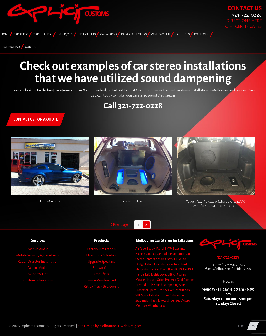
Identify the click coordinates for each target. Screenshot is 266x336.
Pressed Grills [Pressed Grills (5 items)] (144, 285)
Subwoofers (101, 268)
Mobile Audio (38, 249)
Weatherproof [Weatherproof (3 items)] (157, 305)
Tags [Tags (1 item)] (154, 300)
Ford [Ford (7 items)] (184, 264)
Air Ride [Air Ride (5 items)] (140, 248)
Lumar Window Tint (101, 280)
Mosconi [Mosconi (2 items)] (141, 279)
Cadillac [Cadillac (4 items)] (151, 253)
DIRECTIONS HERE (244, 20)
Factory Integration (101, 249)
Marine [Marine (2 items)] (182, 274)
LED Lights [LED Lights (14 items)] (152, 274)
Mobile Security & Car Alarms (38, 255)
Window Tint (38, 274)
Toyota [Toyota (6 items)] (162, 300)
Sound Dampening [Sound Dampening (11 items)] (166, 285)
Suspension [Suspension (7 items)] (142, 300)
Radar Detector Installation (38, 262)
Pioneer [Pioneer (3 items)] (188, 279)
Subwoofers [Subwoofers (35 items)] (178, 295)
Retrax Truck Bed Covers (101, 286)
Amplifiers (101, 274)
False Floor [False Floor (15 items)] (152, 264)
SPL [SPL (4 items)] (137, 295)
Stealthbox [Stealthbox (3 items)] (162, 295)
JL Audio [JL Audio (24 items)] (173, 269)
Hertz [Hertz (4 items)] (139, 269)
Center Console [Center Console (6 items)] (155, 259)
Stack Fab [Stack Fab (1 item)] (147, 295)
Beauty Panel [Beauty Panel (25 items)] (155, 248)
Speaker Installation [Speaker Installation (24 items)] (176, 290)
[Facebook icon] (238, 326)
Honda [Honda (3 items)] (148, 269)
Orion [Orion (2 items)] (160, 279)
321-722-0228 (228, 257)
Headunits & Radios (101, 255)
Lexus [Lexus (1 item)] (163, 274)
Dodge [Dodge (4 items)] (139, 264)
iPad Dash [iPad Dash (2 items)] (160, 269)
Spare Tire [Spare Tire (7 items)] (155, 290)
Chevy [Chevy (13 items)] (169, 259)
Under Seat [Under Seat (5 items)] (174, 300)
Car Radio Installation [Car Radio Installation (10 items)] (171, 253)
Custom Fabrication (38, 280)
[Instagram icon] (242, 326)
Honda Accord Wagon (133, 201)
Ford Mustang (50, 201)
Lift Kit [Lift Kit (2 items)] (172, 274)
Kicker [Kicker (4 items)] (183, 269)
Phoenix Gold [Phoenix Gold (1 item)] (174, 279)
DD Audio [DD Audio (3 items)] (180, 259)
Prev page (118, 225)
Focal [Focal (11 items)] (177, 264)
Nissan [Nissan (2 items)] (151, 279)
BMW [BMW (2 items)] (168, 248)
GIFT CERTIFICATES (243, 26)
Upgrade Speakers (101, 262)
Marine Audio (38, 268)
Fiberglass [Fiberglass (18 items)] (166, 264)
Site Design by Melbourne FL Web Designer (109, 326)
